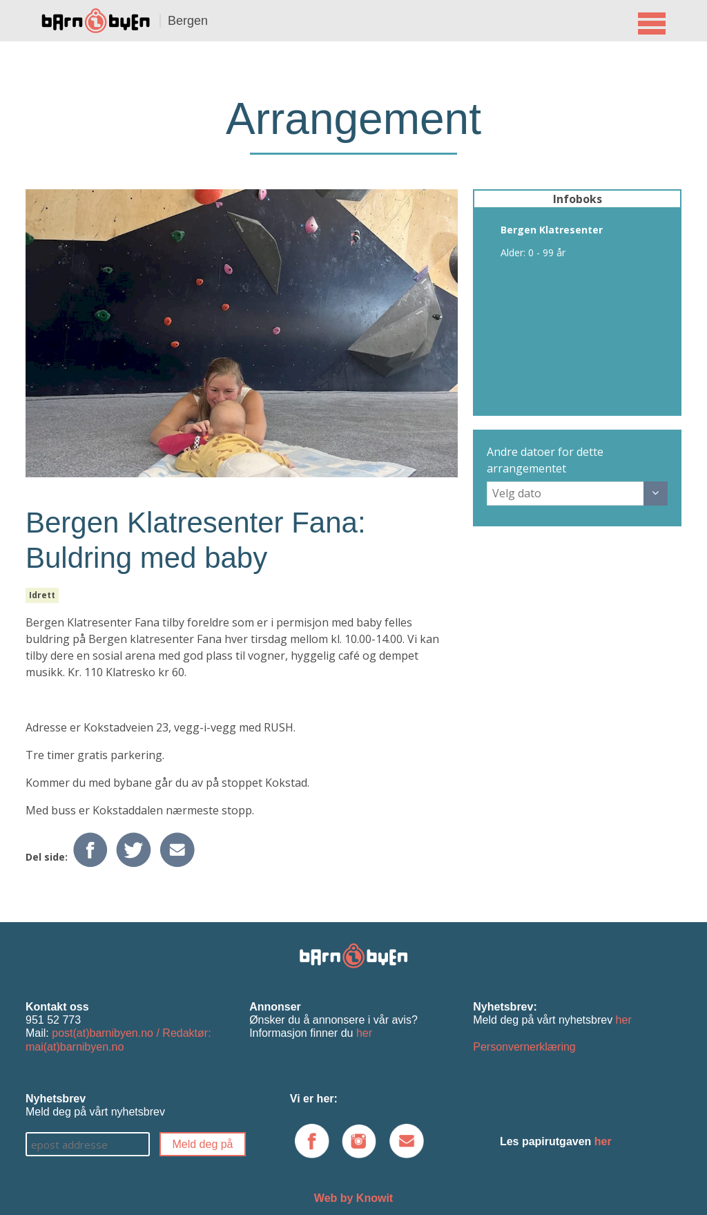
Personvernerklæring (524, 1047)
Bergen (188, 21)
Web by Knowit (353, 1198)
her (364, 1033)
